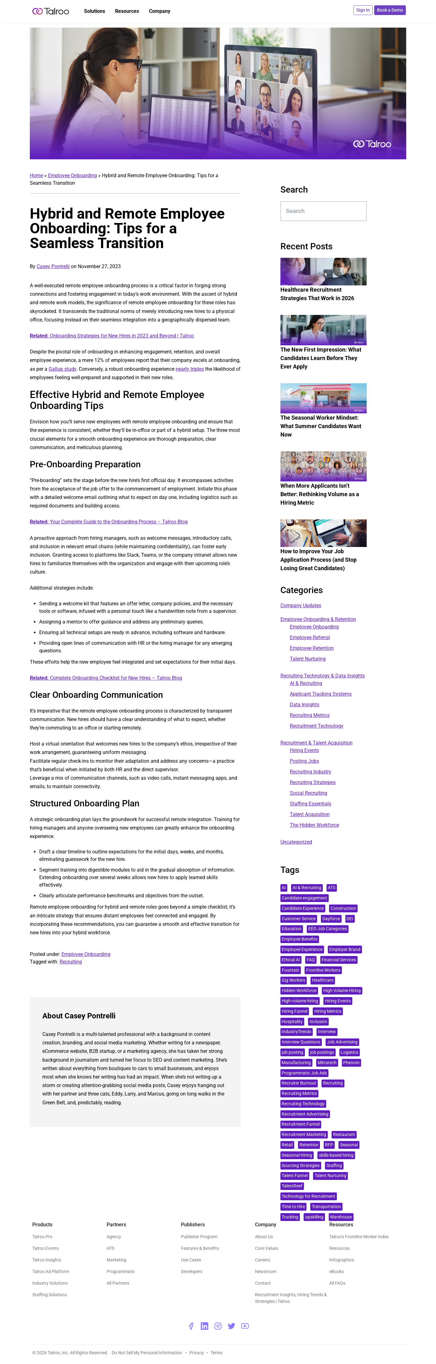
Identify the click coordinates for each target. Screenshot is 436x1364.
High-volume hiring (300, 1001)
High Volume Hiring (342, 990)
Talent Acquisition (310, 814)
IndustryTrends (296, 1031)
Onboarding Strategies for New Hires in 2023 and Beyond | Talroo (112, 336)
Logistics (349, 1052)
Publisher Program (199, 1236)
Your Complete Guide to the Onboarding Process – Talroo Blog (109, 522)
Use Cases (191, 1259)
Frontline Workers (323, 970)
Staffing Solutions (49, 1294)
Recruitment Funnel (301, 1124)
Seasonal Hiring (297, 1155)
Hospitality (292, 1021)
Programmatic (121, 1271)
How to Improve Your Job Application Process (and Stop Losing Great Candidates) (318, 559)
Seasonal (349, 1145)
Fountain (290, 970)
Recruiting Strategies (313, 782)
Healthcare (322, 980)
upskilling (314, 1217)
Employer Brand (344, 949)
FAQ (311, 960)
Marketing (116, 1259)
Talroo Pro (42, 1236)
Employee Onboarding (72, 175)
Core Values (266, 1248)
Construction (343, 908)
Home (36, 175)
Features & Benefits (200, 1248)
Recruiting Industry (310, 772)
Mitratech (327, 1062)
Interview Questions (301, 1042)
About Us (264, 1236)
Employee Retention (312, 648)
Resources (339, 1248)
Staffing (334, 1165)
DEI (350, 918)
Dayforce (331, 918)
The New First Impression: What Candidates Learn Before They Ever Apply (320, 358)
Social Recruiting (308, 793)
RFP (329, 1145)
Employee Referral (310, 637)
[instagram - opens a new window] (218, 1326)
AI (284, 887)
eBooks (336, 1271)
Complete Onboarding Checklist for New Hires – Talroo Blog (106, 678)
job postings (322, 1052)
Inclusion (318, 1021)
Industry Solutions (50, 1283)
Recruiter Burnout (299, 1083)
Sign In (363, 10)
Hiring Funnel (294, 1011)
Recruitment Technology (316, 726)
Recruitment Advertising (305, 1114)
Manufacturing (296, 1062)
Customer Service (299, 918)
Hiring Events (304, 750)
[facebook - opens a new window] (191, 1326)
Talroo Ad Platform (50, 1271)
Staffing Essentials (310, 804)
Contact (263, 1283)
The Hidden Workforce (314, 825)
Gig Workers (293, 980)
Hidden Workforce (299, 990)
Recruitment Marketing (304, 1134)
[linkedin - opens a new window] (204, 1326)
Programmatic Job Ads (304, 1073)
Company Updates (300, 605)
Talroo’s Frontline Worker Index (359, 1236)
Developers (191, 1271)
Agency (114, 1236)
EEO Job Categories (327, 928)
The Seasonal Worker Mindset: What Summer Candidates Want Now (320, 426)
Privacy (196, 1352)
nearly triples (190, 369)
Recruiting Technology (303, 1104)
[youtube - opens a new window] (245, 1326)
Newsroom (265, 1271)
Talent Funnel (295, 1175)
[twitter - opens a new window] (231, 1326)
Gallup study (62, 369)
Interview (327, 1031)
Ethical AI (291, 960)
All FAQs (337, 1283)
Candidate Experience (303, 908)
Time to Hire (293, 1206)
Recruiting (71, 962)
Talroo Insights (46, 1259)
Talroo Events (45, 1248)
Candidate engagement (304, 898)
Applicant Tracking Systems (321, 694)
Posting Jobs (304, 761)
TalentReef (292, 1186)
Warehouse (341, 1217)
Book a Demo (390, 10)
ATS (331, 887)
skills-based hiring (336, 1155)
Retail (287, 1145)
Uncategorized (296, 842)
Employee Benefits (299, 939)
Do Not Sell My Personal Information (147, 1352)
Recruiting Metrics (310, 715)
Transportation (326, 1206)
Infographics (341, 1259)
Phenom (351, 1062)
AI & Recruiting (306, 683)
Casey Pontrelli (53, 266)
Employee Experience (302, 949)
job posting (292, 1052)
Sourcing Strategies (301, 1165)
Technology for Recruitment (308, 1196)
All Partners (118, 1283)
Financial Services (339, 960)
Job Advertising (342, 1042)
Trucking (290, 1217)
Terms (216, 1352)
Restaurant (344, 1134)
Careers (262, 1259)
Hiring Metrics (327, 1011)
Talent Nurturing (308, 659)
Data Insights (304, 705)
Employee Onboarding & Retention (318, 619)
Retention (309, 1145)
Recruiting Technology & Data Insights (322, 676)
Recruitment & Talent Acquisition (316, 743)
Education (291, 928)
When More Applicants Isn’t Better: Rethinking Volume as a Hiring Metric (319, 494)
